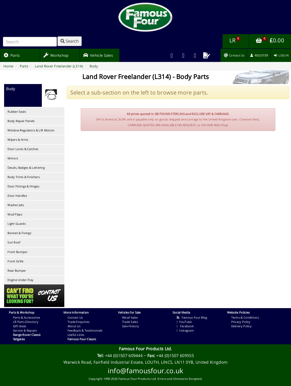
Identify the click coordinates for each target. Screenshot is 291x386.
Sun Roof (14, 242)
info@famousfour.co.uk (145, 370)
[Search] (30, 41)
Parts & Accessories (26, 317)
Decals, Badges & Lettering (26, 168)
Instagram (185, 330)
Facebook (185, 326)
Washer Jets (16, 205)
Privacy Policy (241, 322)
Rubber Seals (17, 112)
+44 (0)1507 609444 (124, 355)
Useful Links (76, 335)
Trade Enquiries (79, 322)
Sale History (130, 326)
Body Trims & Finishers (24, 177)
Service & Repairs (25, 330)
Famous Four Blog (192, 317)
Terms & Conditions (245, 317)
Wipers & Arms (18, 140)
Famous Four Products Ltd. (145, 348)
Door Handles (17, 196)
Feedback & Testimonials (85, 330)
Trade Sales (130, 322)
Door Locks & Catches (23, 149)
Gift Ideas (19, 326)
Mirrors (13, 158)
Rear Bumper (17, 270)
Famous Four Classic (82, 339)
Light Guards (17, 224)
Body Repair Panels (21, 121)
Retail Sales (130, 317)
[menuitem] (183, 55)
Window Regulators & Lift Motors (31, 130)
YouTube (184, 322)
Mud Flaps (15, 214)
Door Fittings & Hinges (23, 186)
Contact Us (75, 317)
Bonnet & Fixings (19, 233)
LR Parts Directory (25, 322)
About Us (74, 326)
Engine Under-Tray (20, 280)
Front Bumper (18, 252)
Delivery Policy (241, 326)
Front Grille (15, 261)
